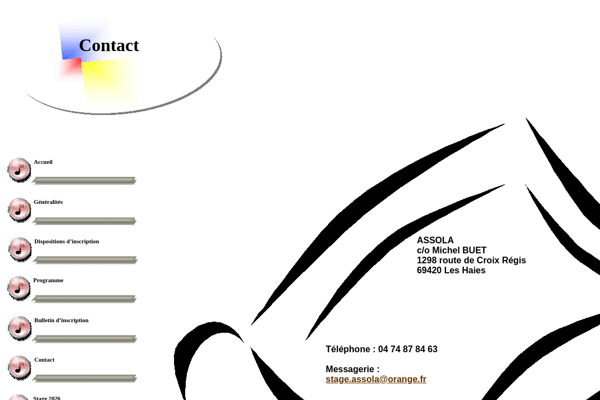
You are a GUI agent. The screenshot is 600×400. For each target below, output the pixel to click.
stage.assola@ (376, 379)
